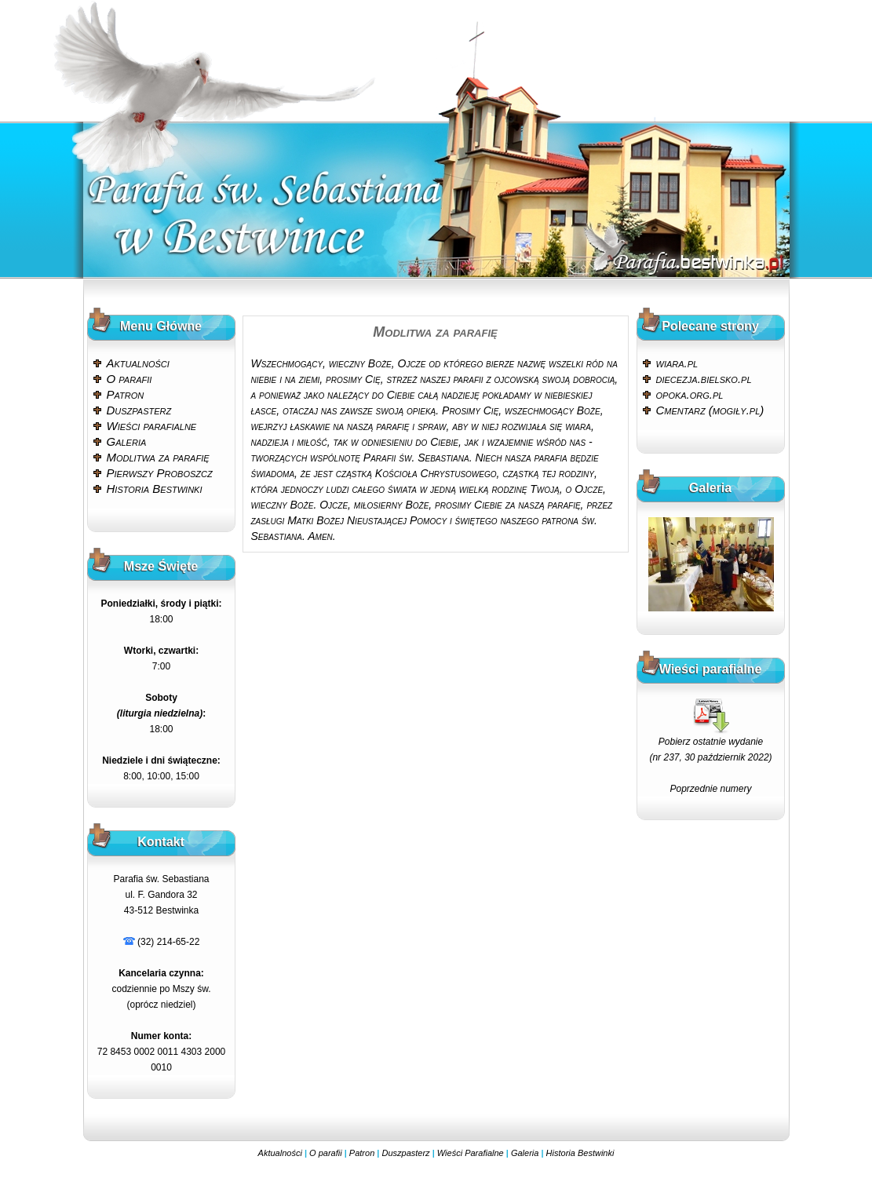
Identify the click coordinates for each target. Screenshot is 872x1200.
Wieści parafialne (152, 425)
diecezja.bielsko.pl (704, 378)
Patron (125, 394)
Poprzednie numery (710, 788)
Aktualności (138, 363)
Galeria (127, 441)
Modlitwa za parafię (158, 457)
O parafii (129, 378)
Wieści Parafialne (470, 1153)
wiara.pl (677, 363)
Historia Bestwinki (154, 488)
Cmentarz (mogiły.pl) (710, 410)
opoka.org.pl (690, 394)
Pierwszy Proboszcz (160, 473)
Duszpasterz (139, 410)
